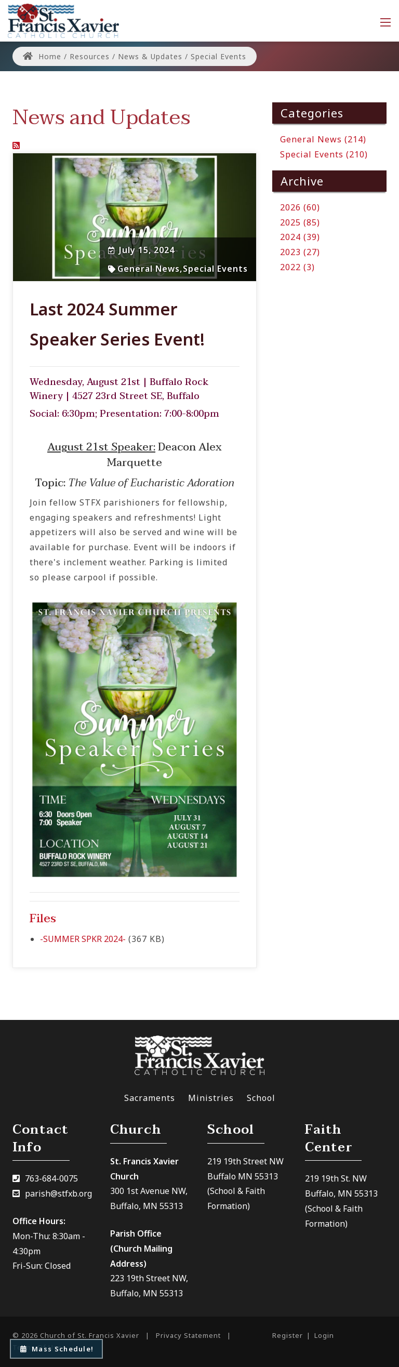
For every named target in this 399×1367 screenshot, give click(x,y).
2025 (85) (300, 222)
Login (324, 1335)
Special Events (215, 268)
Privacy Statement (188, 1335)
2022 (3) (297, 267)
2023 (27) (300, 252)
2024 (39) (300, 237)
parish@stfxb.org (58, 1193)
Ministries (211, 1098)
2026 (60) (300, 207)
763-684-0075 (51, 1178)
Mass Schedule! (56, 1348)
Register (287, 1335)
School (261, 1098)
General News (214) (323, 139)
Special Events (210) (324, 154)
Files (43, 918)
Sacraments (149, 1098)
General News (148, 268)
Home (42, 56)
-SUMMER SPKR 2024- (83, 939)
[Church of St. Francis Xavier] (63, 20)
